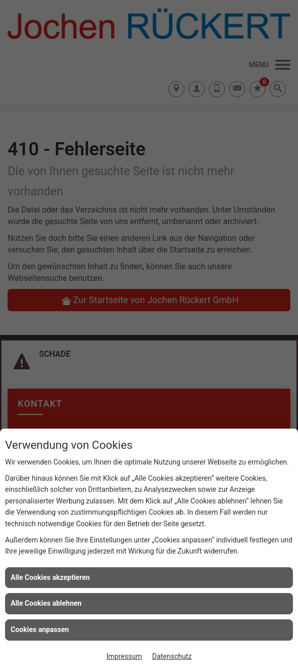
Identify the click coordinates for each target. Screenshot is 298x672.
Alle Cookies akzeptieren (50, 577)
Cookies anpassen (40, 629)
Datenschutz (172, 656)
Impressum (124, 656)
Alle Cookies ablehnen (46, 603)
